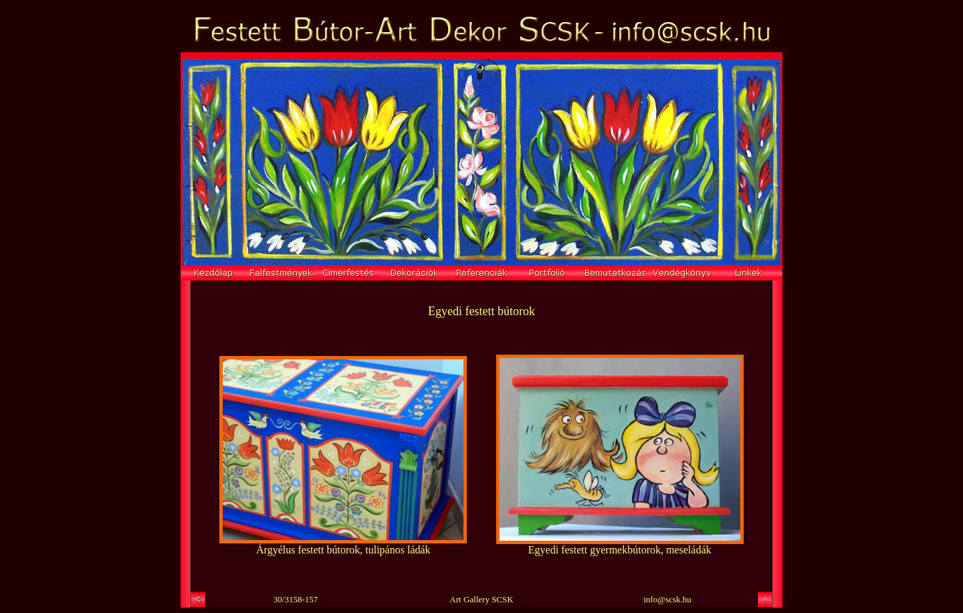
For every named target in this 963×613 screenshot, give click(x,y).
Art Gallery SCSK (481, 599)
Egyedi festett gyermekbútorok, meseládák (620, 549)
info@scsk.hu (667, 599)
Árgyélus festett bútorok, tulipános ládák (343, 549)
